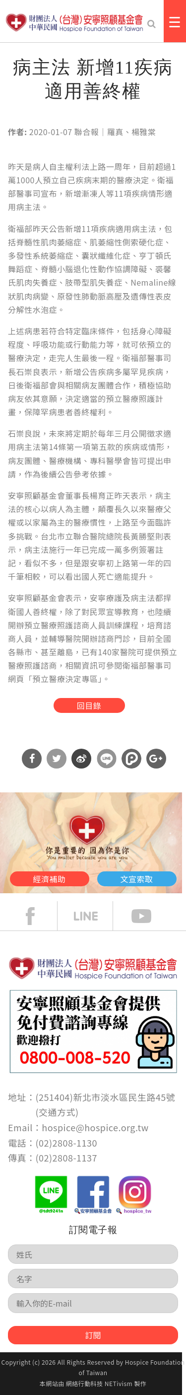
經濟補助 (49, 879)
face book (38, 916)
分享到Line (107, 759)
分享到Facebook (32, 759)
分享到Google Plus (156, 759)
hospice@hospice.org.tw (95, 1127)
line (93, 916)
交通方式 (57, 1111)
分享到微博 (81, 759)
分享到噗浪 (131, 759)
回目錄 (89, 705)
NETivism (118, 1383)
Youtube (149, 916)
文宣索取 (137, 879)
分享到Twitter (56, 759)
